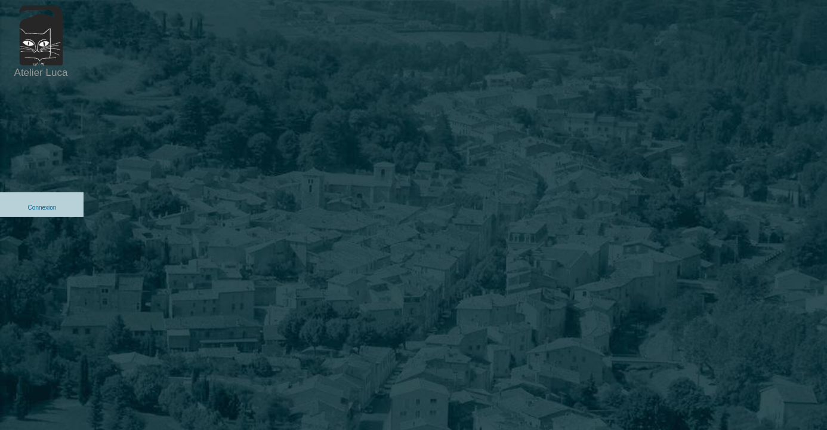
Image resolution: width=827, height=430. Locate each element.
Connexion (42, 207)
